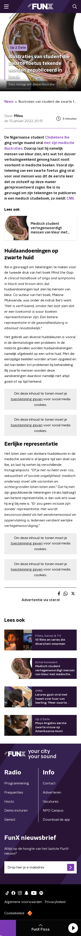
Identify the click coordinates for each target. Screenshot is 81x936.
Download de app (56, 819)
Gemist (9, 819)
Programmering (16, 783)
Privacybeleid (55, 902)
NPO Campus (53, 810)
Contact (49, 783)
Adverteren (52, 792)
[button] (73, 928)
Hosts (9, 801)
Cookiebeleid (14, 913)
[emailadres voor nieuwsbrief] (40, 867)
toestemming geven (27, 399)
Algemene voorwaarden (23, 902)
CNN (70, 198)
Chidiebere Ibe (57, 137)
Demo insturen (16, 810)
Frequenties (13, 792)
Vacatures (51, 801)
